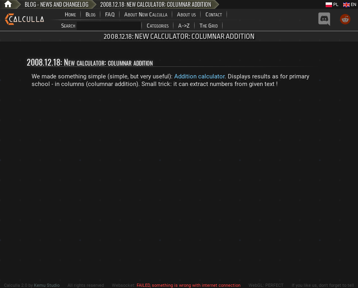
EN (349, 4)
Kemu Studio (47, 285)
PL (332, 4)
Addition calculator (199, 76)
